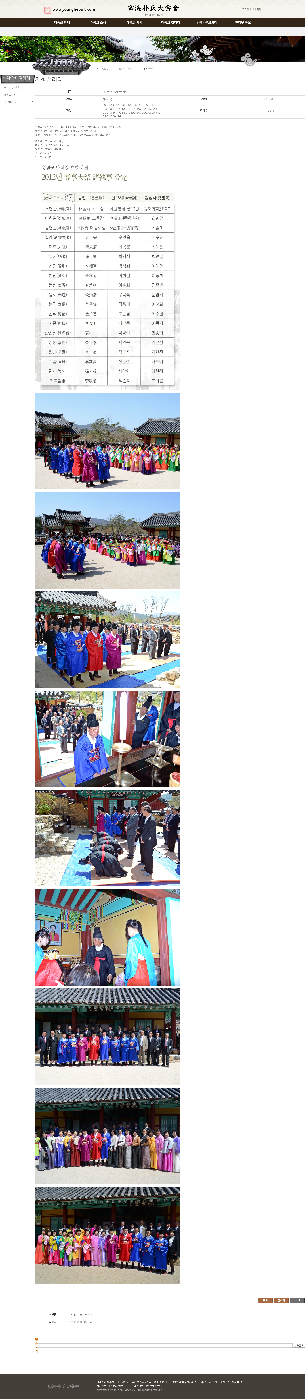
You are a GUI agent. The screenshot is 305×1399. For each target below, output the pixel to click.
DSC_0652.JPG (147, 104)
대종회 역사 (134, 22)
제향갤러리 (10, 102)
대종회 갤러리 (170, 22)
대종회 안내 (62, 22)
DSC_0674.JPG (131, 108)
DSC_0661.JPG (112, 108)
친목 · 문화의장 (207, 22)
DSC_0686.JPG (112, 112)
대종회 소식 (98, 22)
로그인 (245, 9)
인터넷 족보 (243, 22)
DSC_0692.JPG (131, 112)
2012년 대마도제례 (81, 1322)
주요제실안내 (11, 87)
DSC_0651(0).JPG (126, 104)
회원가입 (256, 9)
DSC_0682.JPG (151, 108)
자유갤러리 (10, 94)
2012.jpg (108, 104)
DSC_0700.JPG (112, 116)
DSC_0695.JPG (151, 112)
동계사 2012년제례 (81, 1314)
